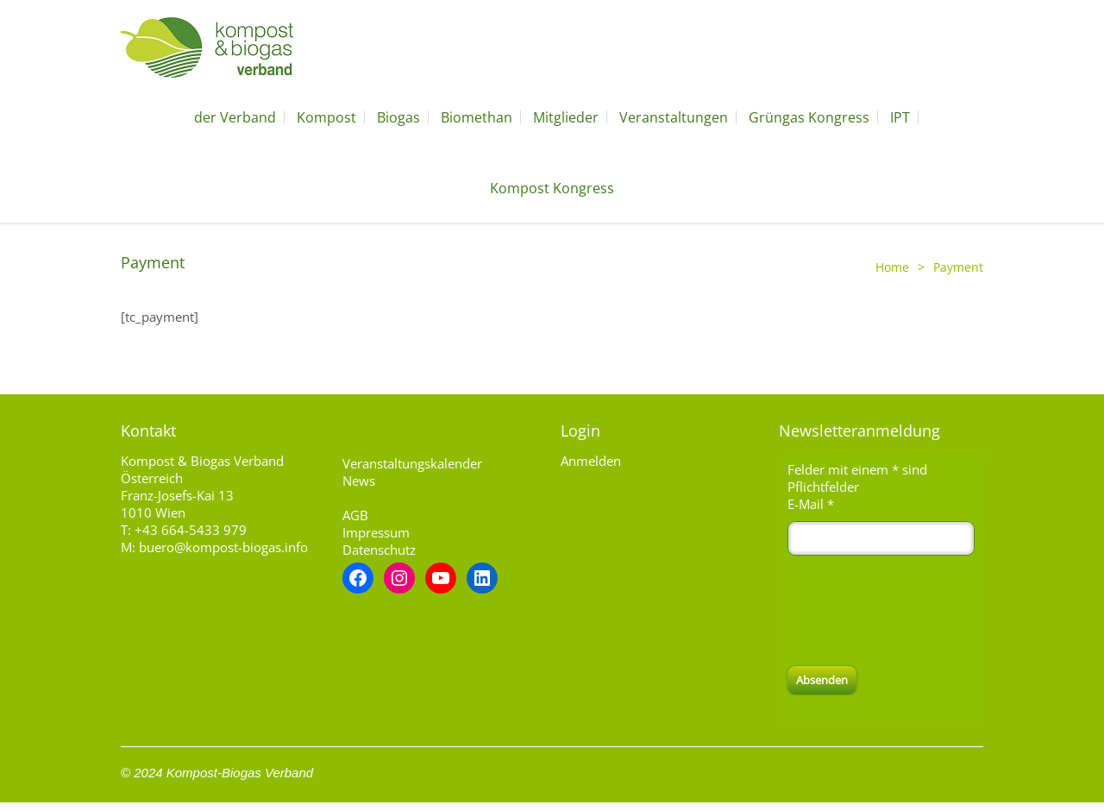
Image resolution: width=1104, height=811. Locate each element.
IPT (900, 117)
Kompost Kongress (552, 188)
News (358, 480)
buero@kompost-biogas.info (223, 547)
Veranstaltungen (673, 117)
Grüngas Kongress (809, 117)
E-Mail (810, 503)
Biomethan (476, 117)
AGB (355, 515)
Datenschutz (379, 549)
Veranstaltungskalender (412, 463)
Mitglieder (566, 117)
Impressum (376, 532)
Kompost (326, 117)
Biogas (398, 117)
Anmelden (591, 460)
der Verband (235, 117)
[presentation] (918, 610)
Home (892, 267)
